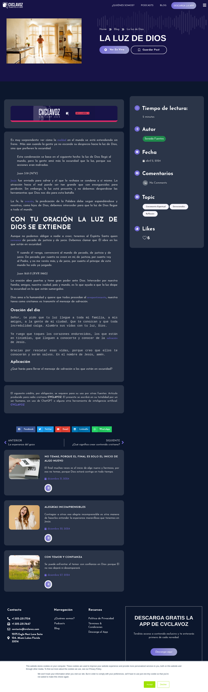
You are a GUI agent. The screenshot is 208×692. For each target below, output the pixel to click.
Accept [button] (150, 684)
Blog (163, 5)
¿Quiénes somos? (123, 5)
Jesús (14, 180)
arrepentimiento (96, 297)
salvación (112, 338)
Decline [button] (163, 684)
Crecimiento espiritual (156, 215)
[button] (25, 430)
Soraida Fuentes (154, 144)
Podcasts (147, 5)
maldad (62, 140)
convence (16, 240)
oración (29, 201)
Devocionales (179, 215)
